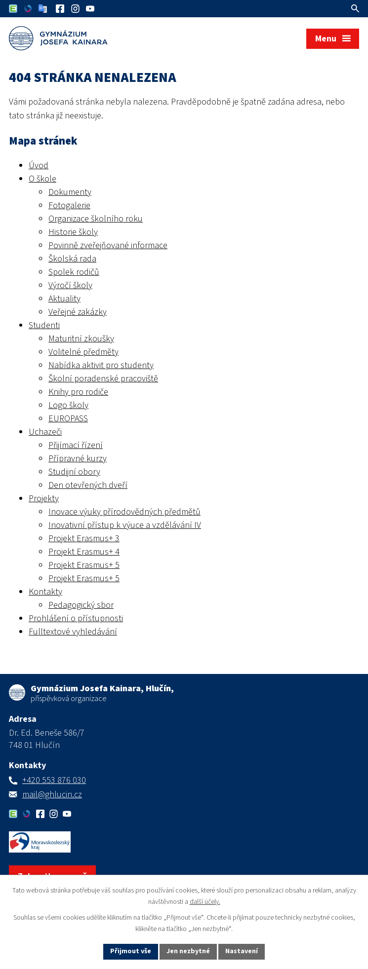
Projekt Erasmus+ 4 (84, 552)
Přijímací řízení (75, 445)
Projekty (44, 498)
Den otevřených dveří (87, 485)
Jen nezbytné (188, 951)
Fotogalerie (69, 205)
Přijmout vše (130, 951)
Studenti (44, 325)
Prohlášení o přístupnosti (76, 618)
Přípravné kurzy (77, 458)
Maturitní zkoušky (81, 339)
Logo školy (68, 405)
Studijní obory (74, 472)
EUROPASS (68, 418)
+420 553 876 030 (54, 780)
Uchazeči (45, 432)
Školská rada (72, 259)
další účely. (205, 902)
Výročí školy (70, 285)
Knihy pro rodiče (78, 392)
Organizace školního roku (95, 219)
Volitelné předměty (83, 352)
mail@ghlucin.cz (52, 794)
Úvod (38, 165)
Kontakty (45, 592)
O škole (42, 179)
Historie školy (73, 232)
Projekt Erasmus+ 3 (84, 538)
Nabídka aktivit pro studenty (101, 365)
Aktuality (64, 299)
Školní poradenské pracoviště (103, 379)
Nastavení (241, 951)
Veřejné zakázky (77, 312)
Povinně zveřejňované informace (107, 245)
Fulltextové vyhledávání (73, 632)
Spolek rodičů (73, 272)
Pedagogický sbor (81, 605)
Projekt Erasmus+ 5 (84, 565)
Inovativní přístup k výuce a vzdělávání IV (124, 525)
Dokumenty (69, 192)
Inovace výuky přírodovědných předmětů (124, 512)
